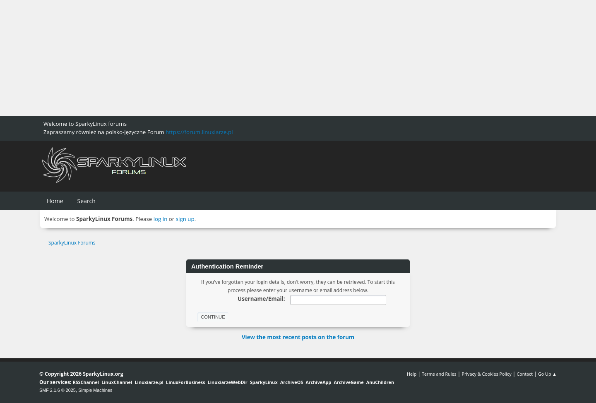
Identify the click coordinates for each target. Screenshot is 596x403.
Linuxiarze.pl (149, 382)
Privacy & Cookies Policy (486, 374)
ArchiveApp (318, 382)
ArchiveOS (291, 382)
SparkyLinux (264, 382)
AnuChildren (380, 382)
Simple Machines (95, 390)
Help (411, 374)
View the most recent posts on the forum (298, 337)
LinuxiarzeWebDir (228, 382)
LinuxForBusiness (185, 382)
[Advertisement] (248, 58)
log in (161, 219)
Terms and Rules (439, 374)
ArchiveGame (348, 382)
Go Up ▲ (547, 374)
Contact (525, 374)
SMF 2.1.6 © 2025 (57, 390)
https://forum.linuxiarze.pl (199, 132)
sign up (185, 219)
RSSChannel (86, 382)
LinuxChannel (116, 382)
